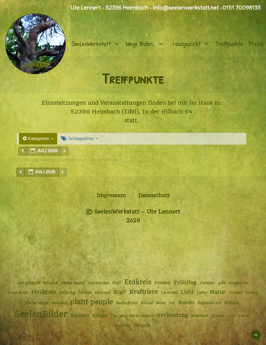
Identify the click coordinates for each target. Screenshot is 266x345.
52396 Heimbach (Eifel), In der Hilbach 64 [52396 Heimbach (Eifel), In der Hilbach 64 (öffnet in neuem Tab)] (131, 111)
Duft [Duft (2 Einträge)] (116, 283)
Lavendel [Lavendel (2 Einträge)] (169, 292)
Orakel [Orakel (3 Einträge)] (235, 292)
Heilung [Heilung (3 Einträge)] (67, 292)
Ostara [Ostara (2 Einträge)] (251, 292)
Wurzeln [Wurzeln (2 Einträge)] (122, 325)
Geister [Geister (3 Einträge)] (207, 283)
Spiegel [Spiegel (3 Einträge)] (100, 315)
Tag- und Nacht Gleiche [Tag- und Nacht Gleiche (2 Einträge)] (132, 316)
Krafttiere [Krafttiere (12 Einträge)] (143, 291)
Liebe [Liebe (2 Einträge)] (202, 292)
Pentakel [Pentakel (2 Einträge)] (59, 303)
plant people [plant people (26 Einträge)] (91, 302)
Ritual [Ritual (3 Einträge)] (147, 303)
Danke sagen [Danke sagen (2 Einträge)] (72, 283)
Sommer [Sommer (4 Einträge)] (80, 315)
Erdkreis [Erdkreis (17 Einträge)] (137, 282)
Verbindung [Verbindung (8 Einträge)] (172, 315)
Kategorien (38, 138)
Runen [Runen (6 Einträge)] (186, 303)
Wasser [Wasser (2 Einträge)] (217, 316)
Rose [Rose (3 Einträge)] (161, 303)
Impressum (111, 195)
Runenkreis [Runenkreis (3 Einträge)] (209, 303)
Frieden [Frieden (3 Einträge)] (163, 283)
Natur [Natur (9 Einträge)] (218, 292)
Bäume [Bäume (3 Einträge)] (51, 283)
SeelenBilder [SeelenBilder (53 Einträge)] (41, 314)
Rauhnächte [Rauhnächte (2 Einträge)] (127, 303)
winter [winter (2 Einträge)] (244, 316)
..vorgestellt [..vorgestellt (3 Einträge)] (28, 283)
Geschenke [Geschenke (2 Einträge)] (238, 283)
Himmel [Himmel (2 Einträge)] (102, 292)
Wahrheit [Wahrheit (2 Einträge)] (199, 316)
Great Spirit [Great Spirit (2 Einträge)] (18, 292)
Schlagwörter (79, 138)
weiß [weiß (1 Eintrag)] (231, 316)
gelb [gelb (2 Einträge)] (222, 283)
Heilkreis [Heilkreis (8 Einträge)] (44, 292)
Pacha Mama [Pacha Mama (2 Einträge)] (37, 303)
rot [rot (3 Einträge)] (172, 303)
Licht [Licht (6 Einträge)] (187, 292)
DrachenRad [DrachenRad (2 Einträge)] (98, 283)
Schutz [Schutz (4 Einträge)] (231, 302)
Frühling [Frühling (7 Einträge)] (185, 283)
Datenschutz (154, 195)
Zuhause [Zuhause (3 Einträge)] (142, 325)
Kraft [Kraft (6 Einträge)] (119, 292)
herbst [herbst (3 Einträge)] (85, 292)
